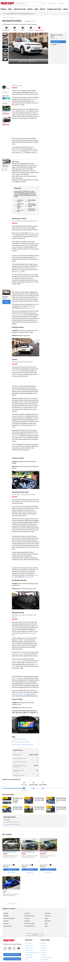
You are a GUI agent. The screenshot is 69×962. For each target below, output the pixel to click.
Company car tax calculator (47, 957)
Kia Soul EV (12, 17)
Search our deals (6, 302)
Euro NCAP (16, 678)
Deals (10, 9)
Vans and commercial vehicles (32, 952)
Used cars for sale (20, 9)
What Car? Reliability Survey (19, 694)
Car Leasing (43, 952)
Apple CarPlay (15, 435)
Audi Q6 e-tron (27, 920)
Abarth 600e (6, 915)
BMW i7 (46, 923)
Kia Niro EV (34, 99)
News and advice (8, 794)
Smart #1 (22, 152)
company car (21, 654)
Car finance (43, 943)
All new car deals (29, 945)
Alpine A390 (6, 923)
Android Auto (32, 434)
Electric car (32, 21)
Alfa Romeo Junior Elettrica (9, 918)
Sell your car (43, 950)
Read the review (11, 872)
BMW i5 (46, 918)
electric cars (31, 308)
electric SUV (18, 271)
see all (24, 758)
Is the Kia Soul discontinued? (25, 739)
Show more (34, 934)
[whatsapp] (9, 98)
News (37, 9)
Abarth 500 (6, 913)
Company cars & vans (55, 9)
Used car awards (29, 957)
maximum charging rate (18, 661)
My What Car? (62, 3)
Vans (44, 3)
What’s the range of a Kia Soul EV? (25, 742)
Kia (7, 17)
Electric (31, 9)
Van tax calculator (45, 959)
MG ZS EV (30, 151)
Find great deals (11, 869)
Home (4, 17)
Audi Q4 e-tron (27, 918)
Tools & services (51, 3)
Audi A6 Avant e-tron (8, 926)
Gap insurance (44, 948)
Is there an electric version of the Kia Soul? (25, 744)
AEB (13, 682)
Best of (43, 9)
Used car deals (58, 41)
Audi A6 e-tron (27, 913)
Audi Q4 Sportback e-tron (29, 915)
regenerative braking (17, 315)
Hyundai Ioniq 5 (29, 577)
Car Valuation (44, 955)
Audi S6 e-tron (48, 915)
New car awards (28, 955)
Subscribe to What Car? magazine (12, 959)
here (37, 712)
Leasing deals (28, 950)
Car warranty (44, 945)
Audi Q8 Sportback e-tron (29, 926)
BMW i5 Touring (48, 920)
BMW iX (46, 926)
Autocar (27, 959)
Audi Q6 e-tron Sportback (29, 923)
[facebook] (3, 98)
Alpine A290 (6, 920)
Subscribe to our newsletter (12, 954)
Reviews (4, 9)
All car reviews (28, 943)
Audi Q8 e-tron (48, 913)
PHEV (33, 656)
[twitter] (6, 98)
